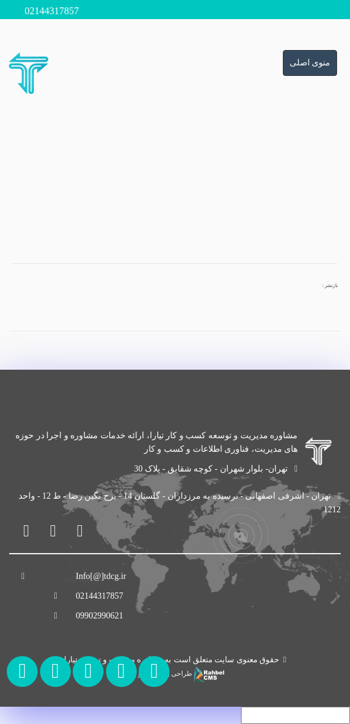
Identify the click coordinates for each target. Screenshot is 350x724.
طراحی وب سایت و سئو (174, 673)
